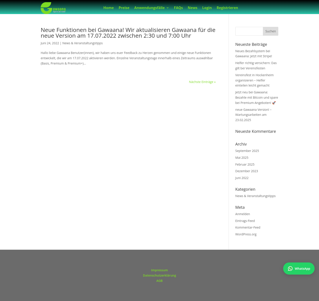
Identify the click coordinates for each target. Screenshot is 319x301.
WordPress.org (246, 234)
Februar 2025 (245, 164)
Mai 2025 (242, 157)
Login (207, 8)
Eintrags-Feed (245, 221)
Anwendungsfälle (149, 8)
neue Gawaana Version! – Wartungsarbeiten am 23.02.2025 (253, 114)
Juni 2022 (242, 178)
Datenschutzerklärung (159, 275)
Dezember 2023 (246, 171)
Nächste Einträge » (202, 82)
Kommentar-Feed (247, 227)
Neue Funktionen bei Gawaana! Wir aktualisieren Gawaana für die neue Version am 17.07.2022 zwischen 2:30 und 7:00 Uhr (128, 32)
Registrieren (227, 8)
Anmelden (242, 214)
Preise (124, 8)
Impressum (159, 270)
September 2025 (247, 151)
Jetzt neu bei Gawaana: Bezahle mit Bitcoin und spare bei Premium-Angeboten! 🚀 (256, 97)
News (192, 8)
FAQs (178, 8)
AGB (159, 281)
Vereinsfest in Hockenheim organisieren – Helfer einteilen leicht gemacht (254, 80)
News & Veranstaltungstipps (82, 43)
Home (108, 8)
